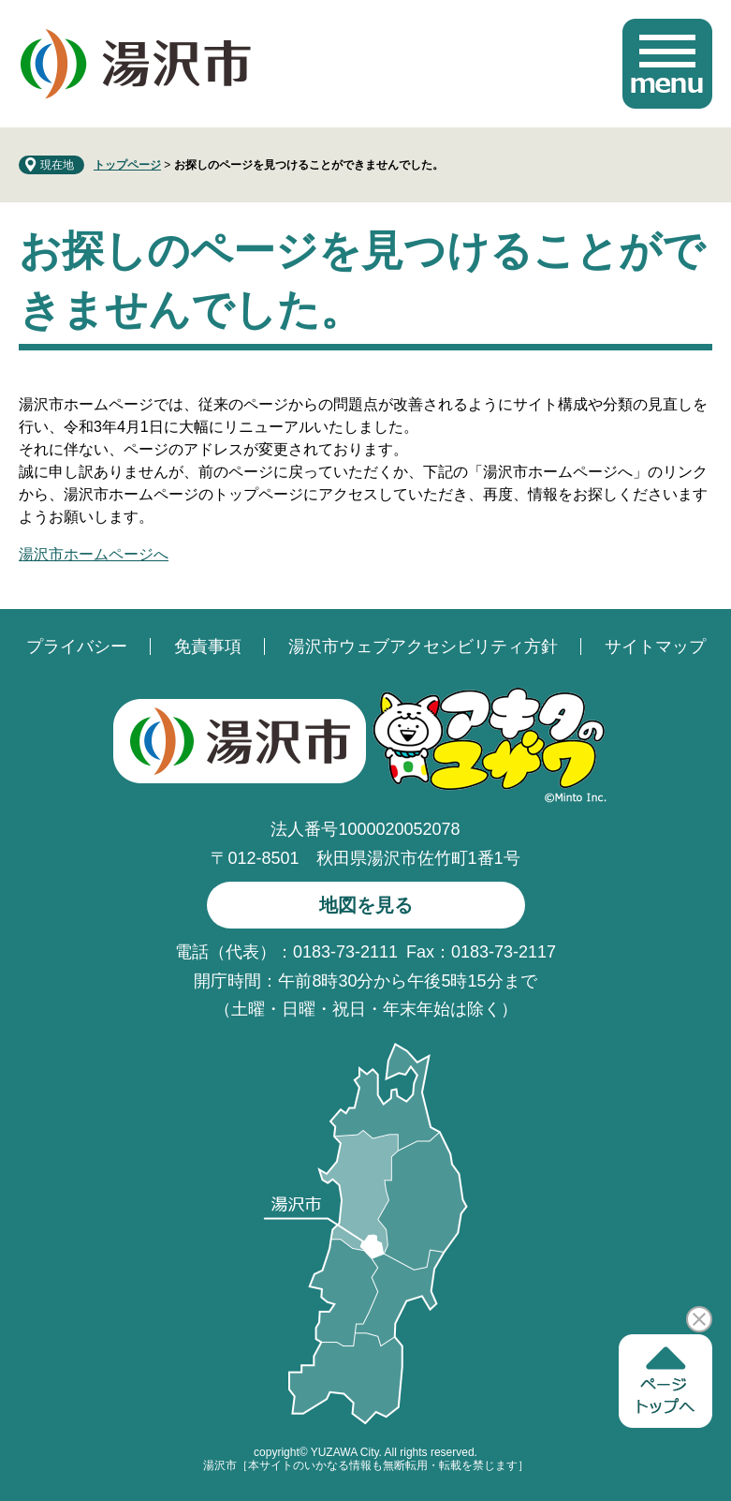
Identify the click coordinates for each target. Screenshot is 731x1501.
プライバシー (76, 646)
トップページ (127, 164)
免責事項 (207, 646)
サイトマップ (655, 646)
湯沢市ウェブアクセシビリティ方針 (423, 646)
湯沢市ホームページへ (93, 554)
